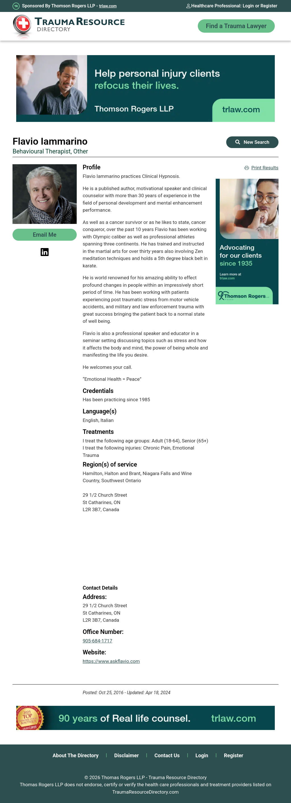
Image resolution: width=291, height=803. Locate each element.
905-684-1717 (98, 641)
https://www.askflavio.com (111, 661)
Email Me (44, 234)
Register (268, 6)
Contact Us (167, 755)
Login (248, 6)
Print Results (261, 168)
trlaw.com (108, 6)
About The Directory (76, 755)
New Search (252, 142)
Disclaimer (126, 755)
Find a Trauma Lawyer (235, 26)
